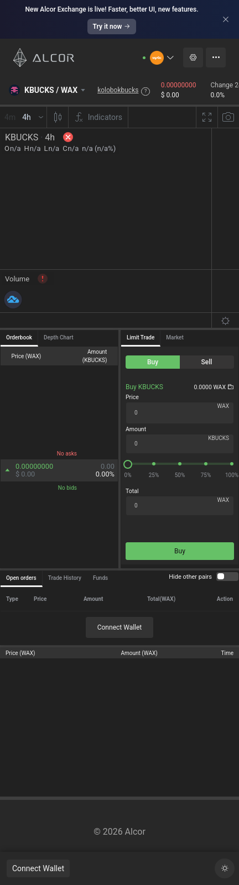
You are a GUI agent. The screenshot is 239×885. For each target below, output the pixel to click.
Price (132, 397)
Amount (136, 429)
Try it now (112, 26)
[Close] (225, 19)
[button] (162, 58)
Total (132, 491)
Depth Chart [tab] (58, 337)
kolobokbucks (117, 90)
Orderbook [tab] (19, 337)
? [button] (145, 91)
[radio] (153, 362)
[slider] (180, 464)
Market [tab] (174, 337)
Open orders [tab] (21, 578)
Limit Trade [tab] (140, 337)
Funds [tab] (100, 578)
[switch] (227, 576)
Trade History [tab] (64, 578)
